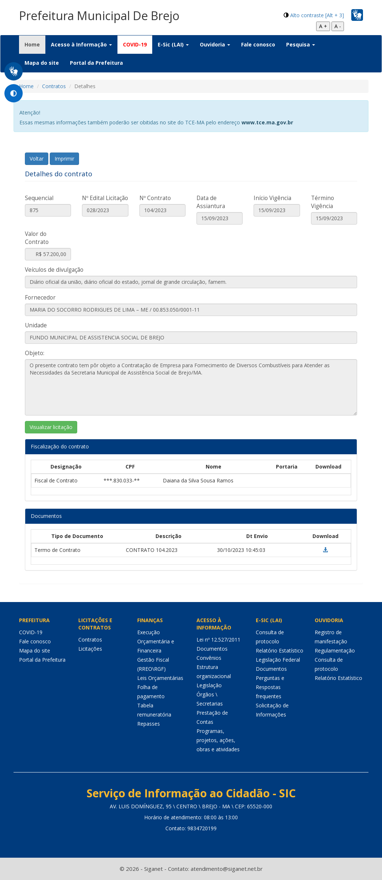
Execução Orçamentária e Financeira (155, 641)
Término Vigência (322, 202)
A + (323, 26)
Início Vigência (272, 198)
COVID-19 (135, 44)
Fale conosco (258, 44)
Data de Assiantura (210, 202)
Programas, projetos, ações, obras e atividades (218, 740)
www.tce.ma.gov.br (267, 122)
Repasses (148, 723)
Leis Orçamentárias (160, 677)
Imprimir (64, 158)
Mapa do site (42, 62)
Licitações (90, 648)
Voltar (37, 158)
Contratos (54, 86)
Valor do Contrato (37, 238)
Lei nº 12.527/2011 (218, 639)
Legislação (209, 685)
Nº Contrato (155, 198)
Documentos (212, 648)
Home (35, 44)
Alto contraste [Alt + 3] (317, 15)
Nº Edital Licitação (105, 198)
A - (337, 26)
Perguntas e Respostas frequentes (270, 687)
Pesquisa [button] (300, 44)
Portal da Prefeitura (96, 62)
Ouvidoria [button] (215, 44)
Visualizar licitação (51, 427)
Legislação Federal (278, 659)
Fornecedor (40, 297)
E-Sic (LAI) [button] (173, 44)
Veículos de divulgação (54, 270)
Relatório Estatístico (279, 650)
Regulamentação (335, 650)
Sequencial (39, 198)
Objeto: (34, 353)
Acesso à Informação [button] (81, 44)
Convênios (208, 657)
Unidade (36, 325)
